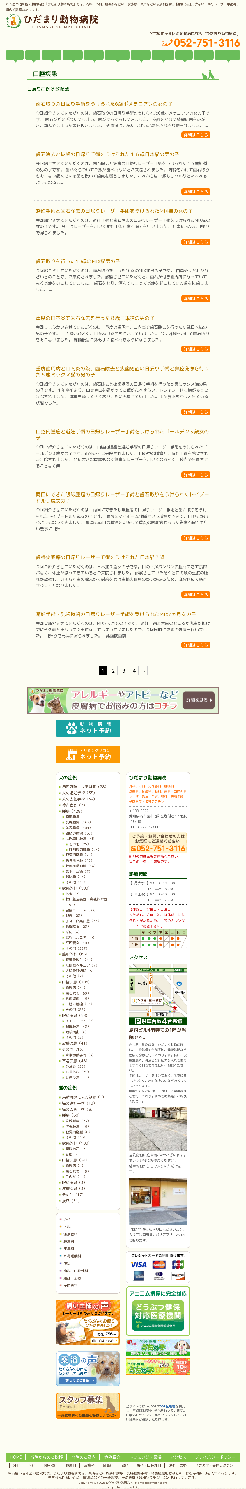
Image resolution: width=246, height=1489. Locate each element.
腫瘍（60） (72, 1115)
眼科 (66, 1263)
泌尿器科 (70, 1234)
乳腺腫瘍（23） (78, 1120)
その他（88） (76, 1009)
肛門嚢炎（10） (78, 942)
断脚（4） (74, 932)
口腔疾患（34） (75, 1160)
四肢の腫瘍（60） (80, 833)
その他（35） (76, 882)
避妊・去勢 (72, 1278)
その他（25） (80, 844)
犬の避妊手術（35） (79, 792)
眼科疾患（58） (75, 1015)
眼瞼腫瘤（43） (78, 1026)
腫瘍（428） (73, 811)
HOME (16, 1457)
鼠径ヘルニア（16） (82, 937)
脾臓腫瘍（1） (77, 816)
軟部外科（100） (77, 1143)
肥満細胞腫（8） (79, 1131)
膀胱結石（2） (77, 1148)
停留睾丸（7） (74, 805)
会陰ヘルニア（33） (82, 910)
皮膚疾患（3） (74, 1188)
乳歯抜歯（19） (78, 998)
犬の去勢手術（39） (79, 799)
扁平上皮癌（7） (79, 871)
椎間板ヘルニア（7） (82, 965)
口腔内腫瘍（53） (80, 1004)
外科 (66, 1219)
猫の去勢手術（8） (78, 1109)
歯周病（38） (76, 987)
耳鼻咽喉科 (72, 1256)
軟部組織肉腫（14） (82, 865)
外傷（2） (74, 893)
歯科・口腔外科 (75, 1270)
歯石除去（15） (78, 1171)
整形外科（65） (75, 954)
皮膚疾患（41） (75, 1043)
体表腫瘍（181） (79, 827)
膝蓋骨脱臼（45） (80, 959)
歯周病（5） (75, 1165)
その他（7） (75, 976)
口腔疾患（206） (77, 982)
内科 (66, 1226)
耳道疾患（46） (75, 1061)
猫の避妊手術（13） (79, 1103)
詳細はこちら (196, 135)
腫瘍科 (68, 1241)
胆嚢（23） (75, 915)
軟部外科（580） (77, 888)
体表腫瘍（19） (78, 1126)
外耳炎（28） (76, 1066)
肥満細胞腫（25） (80, 854)
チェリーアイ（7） (80, 1020)
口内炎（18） (76, 1176)
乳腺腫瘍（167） (79, 822)
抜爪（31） (72, 1200)
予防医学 (70, 1285)
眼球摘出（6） (77, 1031)
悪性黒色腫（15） (80, 860)
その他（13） (74, 1049)
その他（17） (74, 1194)
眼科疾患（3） (74, 1182)
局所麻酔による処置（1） (84, 1097)
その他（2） (75, 1037)
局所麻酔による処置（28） (85, 786)
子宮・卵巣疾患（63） (83, 920)
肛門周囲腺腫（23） (85, 849)
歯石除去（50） (78, 993)
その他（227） (77, 948)
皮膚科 (68, 1248)
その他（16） (76, 1137)
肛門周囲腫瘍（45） (82, 838)
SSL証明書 (168, 1406)
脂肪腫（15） (76, 876)
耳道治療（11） (78, 1077)
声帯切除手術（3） (80, 1054)
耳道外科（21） (78, 1071)
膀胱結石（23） (78, 926)
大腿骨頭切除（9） (80, 970)
